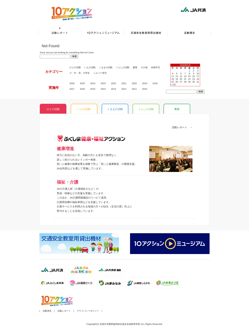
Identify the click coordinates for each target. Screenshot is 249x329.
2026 (72, 83)
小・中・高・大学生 (80, 73)
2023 (103, 83)
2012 (123, 89)
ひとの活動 (75, 67)
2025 (82, 83)
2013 (113, 89)
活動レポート (64, 311)
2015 (92, 89)
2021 (123, 83)
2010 (144, 89)
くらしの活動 (122, 67)
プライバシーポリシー (88, 311)
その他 (144, 67)
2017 (72, 89)
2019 (144, 83)
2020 (134, 83)
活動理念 (47, 311)
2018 (155, 83)
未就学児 (155, 67)
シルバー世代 (100, 73)
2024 (92, 83)
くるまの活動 (105, 67)
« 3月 (173, 84)
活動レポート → (182, 127)
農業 (176, 109)
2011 (134, 89)
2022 (113, 83)
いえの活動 (89, 67)
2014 (103, 89)
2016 (82, 89)
